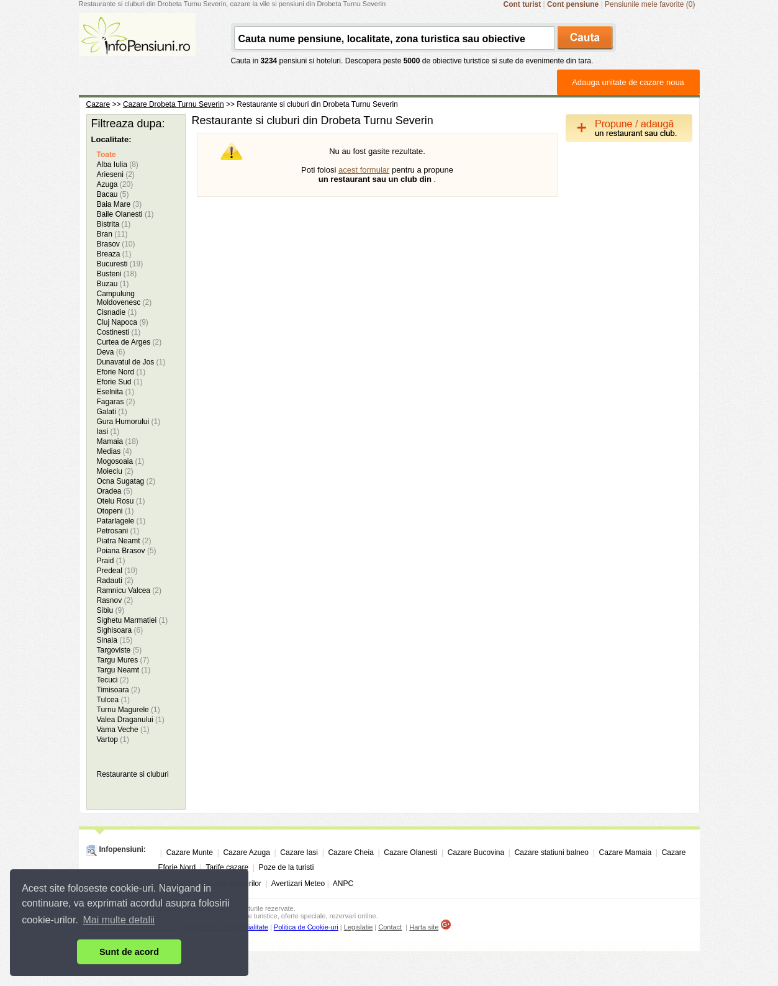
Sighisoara (120, 630)
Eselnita (116, 391)
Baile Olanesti (125, 214)
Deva (111, 352)
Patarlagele (121, 521)
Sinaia (115, 640)
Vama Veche (123, 729)
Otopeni (115, 511)
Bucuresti (120, 264)
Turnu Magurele (128, 709)
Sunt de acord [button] (129, 952)
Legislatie (358, 927)
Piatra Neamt (124, 540)
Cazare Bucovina (476, 852)
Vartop (113, 739)
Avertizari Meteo (298, 883)
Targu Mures (123, 660)
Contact (390, 927)
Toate (106, 154)
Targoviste (119, 650)
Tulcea (113, 699)
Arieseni (116, 174)
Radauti (115, 580)
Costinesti (119, 332)
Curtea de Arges (129, 342)
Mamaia (117, 441)
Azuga (115, 184)
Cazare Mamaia (625, 852)
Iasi (108, 431)
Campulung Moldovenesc (124, 298)
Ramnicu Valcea (129, 590)
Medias (114, 451)
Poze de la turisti (286, 867)
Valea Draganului (131, 719)
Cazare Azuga (246, 852)
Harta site (423, 927)
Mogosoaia (121, 461)
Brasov (116, 244)
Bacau (113, 194)
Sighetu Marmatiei (132, 620)
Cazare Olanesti (410, 852)
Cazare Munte (189, 852)
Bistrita (114, 224)
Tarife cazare (227, 867)
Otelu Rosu (121, 501)
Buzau (113, 283)
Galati (112, 411)
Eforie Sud (120, 382)
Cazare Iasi (299, 852)
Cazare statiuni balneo (552, 852)
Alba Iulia (117, 164)
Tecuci (113, 680)
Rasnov (115, 600)
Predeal (117, 570)
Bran (112, 234)
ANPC (343, 883)
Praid (111, 560)
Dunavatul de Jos (131, 362)
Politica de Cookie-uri (306, 927)
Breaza (114, 254)
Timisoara (118, 689)
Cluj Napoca (122, 322)
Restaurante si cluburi (133, 774)
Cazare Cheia (350, 852)
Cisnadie (117, 312)
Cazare (98, 104)
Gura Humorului (129, 421)
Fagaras (116, 401)
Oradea (115, 491)
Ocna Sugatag (126, 481)
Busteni (117, 273)
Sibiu (111, 610)
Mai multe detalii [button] (119, 920)
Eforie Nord (121, 372)
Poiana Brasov (126, 550)
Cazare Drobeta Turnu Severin (173, 104)
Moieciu (115, 471)
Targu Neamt (124, 670)
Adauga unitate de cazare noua (628, 82)
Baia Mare (119, 204)
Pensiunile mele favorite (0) (650, 4)
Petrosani (118, 531)
